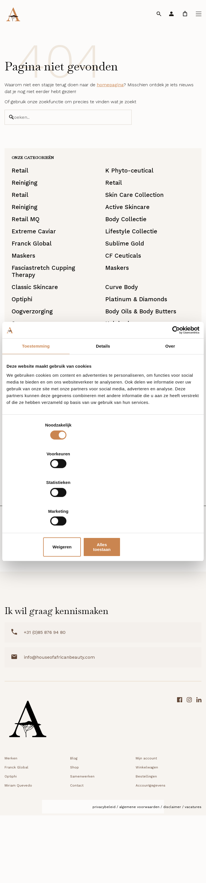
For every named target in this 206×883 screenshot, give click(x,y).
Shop (74, 837)
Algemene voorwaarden (139, 876)
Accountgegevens (150, 855)
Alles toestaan (167, 503)
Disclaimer (172, 876)
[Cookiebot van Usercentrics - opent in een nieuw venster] (174, 376)
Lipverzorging (125, 517)
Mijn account (146, 828)
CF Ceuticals (124, 289)
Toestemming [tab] (36, 392)
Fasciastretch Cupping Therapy (47, 307)
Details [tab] (103, 392)
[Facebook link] (179, 790)
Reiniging (27, 200)
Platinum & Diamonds (138, 341)
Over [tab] (170, 392)
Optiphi (25, 341)
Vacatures (193, 876)
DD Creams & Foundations (53, 517)
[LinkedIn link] (198, 790)
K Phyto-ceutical (131, 186)
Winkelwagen (147, 837)
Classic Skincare (38, 326)
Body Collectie (127, 245)
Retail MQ (28, 245)
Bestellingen (146, 846)
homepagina (110, 93)
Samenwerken (82, 846)
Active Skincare (128, 230)
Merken (11, 828)
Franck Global (35, 274)
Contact (76, 855)
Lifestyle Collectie (133, 259)
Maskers (26, 289)
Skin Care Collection (136, 215)
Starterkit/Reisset (41, 532)
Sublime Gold (125, 274)
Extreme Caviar (37, 259)
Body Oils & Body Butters (142, 355)
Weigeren (101, 503)
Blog (73, 828)
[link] (185, 14)
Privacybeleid (104, 876)
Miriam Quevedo (18, 855)
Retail (22, 186)
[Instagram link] (189, 790)
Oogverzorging (35, 355)
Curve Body (122, 326)
